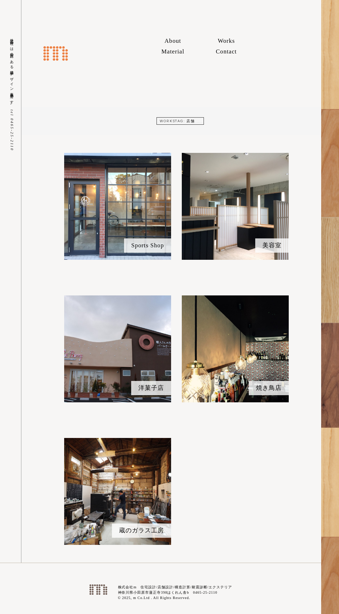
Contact (226, 51)
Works (226, 40)
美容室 (272, 245)
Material (172, 51)
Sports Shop (147, 245)
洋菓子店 (151, 388)
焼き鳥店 (269, 388)
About (173, 40)
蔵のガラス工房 (141, 530)
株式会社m (55, 53)
